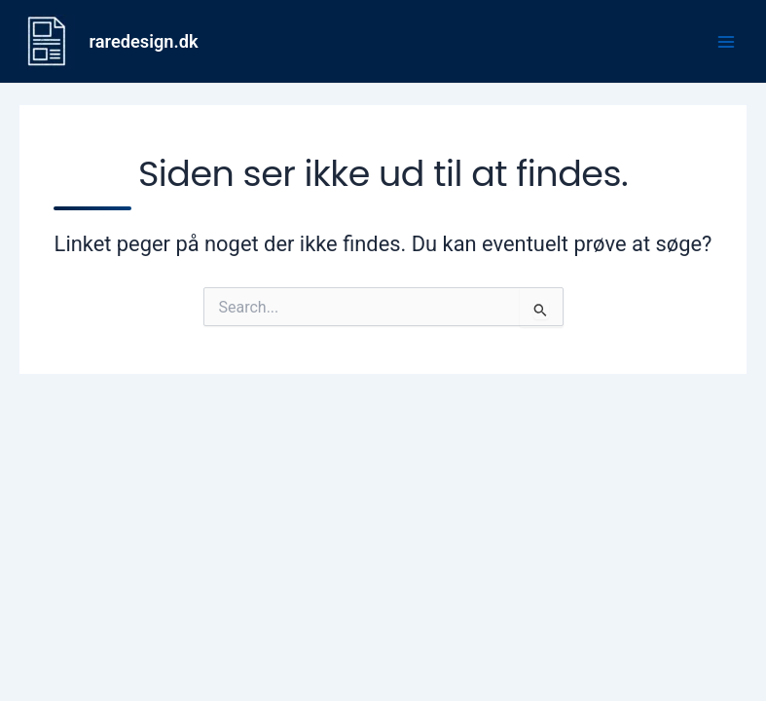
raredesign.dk (144, 41)
